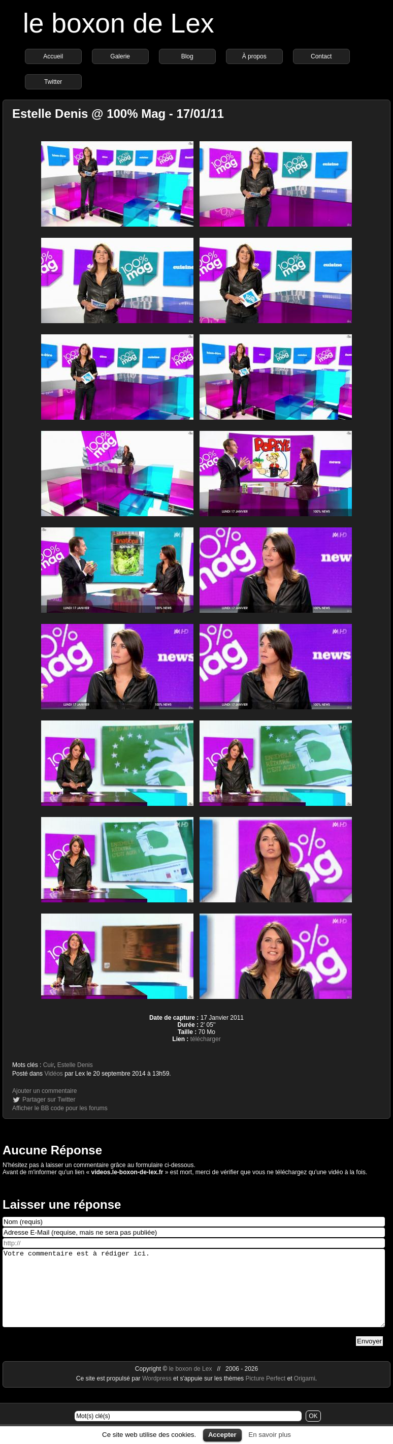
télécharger (205, 1039)
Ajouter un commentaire (44, 1090)
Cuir (48, 1065)
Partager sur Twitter (48, 1099)
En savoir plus (269, 1434)
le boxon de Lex (118, 23)
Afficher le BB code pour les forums (60, 1108)
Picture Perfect (265, 1393)
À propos (254, 56)
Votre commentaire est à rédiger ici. (194, 1295)
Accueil (53, 56)
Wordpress (157, 1393)
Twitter (53, 81)
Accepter (222, 1434)
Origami (304, 1393)
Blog (187, 56)
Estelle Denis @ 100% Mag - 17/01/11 (118, 113)
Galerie (120, 56)
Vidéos (53, 1073)
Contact (321, 56)
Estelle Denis (75, 1065)
